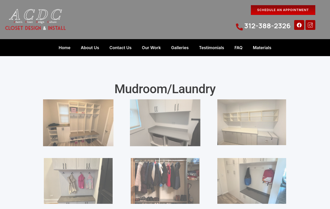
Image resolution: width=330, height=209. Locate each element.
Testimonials (211, 47)
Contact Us (121, 47)
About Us (90, 47)
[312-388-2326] (239, 26)
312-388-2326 (267, 25)
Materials (262, 47)
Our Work (151, 47)
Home (65, 47)
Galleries (180, 47)
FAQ (238, 47)
